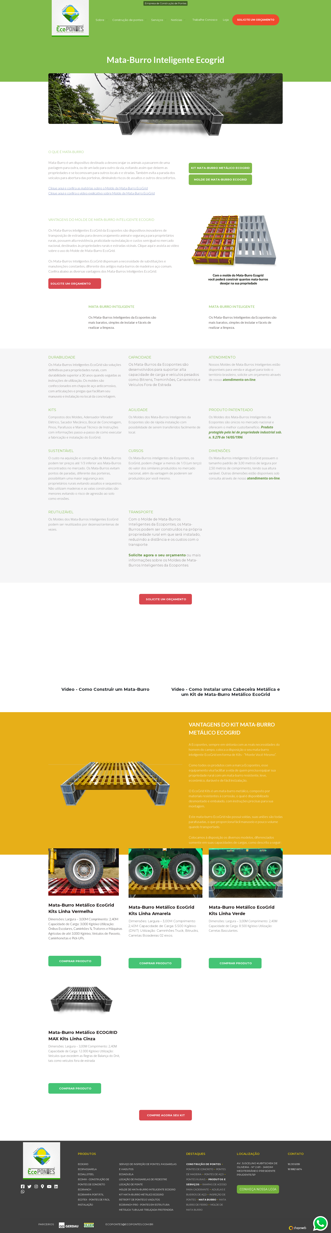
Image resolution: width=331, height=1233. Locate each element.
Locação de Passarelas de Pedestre (143, 1179)
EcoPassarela (87, 1169)
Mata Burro (207, 1199)
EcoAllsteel (86, 1174)
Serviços (158, 20)
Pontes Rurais (195, 1179)
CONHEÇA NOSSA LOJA (258, 1189)
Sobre (102, 20)
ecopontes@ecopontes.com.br (129, 1224)
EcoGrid (83, 1164)
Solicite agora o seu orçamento (157, 555)
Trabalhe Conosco (205, 19)
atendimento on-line (239, 380)
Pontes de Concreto (199, 1169)
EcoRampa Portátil (91, 1194)
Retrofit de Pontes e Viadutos (139, 1199)
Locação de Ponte (131, 1184)
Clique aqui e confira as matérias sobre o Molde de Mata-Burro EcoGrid (98, 188)
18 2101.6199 (294, 1164)
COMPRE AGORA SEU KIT (166, 1115)
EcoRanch (84, 1189)
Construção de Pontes (203, 1164)
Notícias (178, 20)
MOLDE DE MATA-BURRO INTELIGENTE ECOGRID (147, 1189)
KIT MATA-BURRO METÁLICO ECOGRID (220, 168)
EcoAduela (126, 1174)
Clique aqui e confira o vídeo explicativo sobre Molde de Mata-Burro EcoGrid (101, 193)
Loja (226, 19)
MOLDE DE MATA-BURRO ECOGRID (220, 179)
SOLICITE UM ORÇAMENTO (255, 19)
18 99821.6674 (295, 1169)
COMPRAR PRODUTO (75, 961)
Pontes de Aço (214, 1174)
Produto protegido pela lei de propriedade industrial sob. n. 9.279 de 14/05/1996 (245, 432)
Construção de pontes (129, 20)
